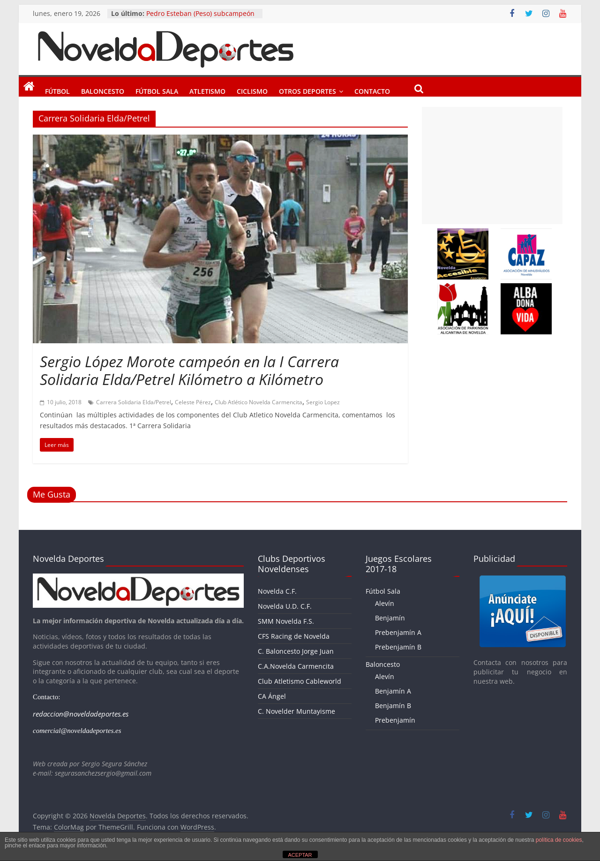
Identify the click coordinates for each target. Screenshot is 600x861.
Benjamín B (393, 705)
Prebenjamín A (398, 632)
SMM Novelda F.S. (286, 621)
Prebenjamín (395, 720)
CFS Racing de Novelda (294, 636)
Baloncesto (102, 89)
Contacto (372, 89)
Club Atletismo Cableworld (299, 681)
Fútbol (57, 89)
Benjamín (390, 617)
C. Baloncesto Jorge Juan (296, 651)
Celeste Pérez (193, 402)
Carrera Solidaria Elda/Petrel (133, 402)
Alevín (384, 603)
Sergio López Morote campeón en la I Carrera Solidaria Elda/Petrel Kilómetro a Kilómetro (189, 370)
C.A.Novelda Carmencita (296, 666)
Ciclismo (252, 89)
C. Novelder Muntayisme (296, 711)
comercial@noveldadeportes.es (77, 730)
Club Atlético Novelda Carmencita (258, 402)
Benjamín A (393, 691)
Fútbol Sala (156, 89)
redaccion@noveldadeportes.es (80, 713)
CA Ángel (272, 696)
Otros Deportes (307, 89)
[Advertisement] (492, 165)
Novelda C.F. (277, 591)
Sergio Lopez (323, 402)
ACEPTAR (300, 855)
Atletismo (207, 89)
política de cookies (559, 840)
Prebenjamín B (398, 646)
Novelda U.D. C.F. (285, 606)
